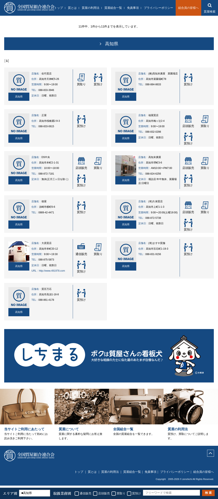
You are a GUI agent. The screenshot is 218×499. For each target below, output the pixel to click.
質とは (72, 7)
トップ (58, 7)
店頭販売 (104, 493)
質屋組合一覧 (113, 7)
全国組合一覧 (123, 431)
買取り (121, 493)
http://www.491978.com (52, 270)
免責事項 (133, 7)
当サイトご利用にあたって (24, 431)
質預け (136, 493)
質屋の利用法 (90, 7)
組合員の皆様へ (188, 7)
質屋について (69, 431)
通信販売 (85, 493)
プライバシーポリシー (158, 7)
